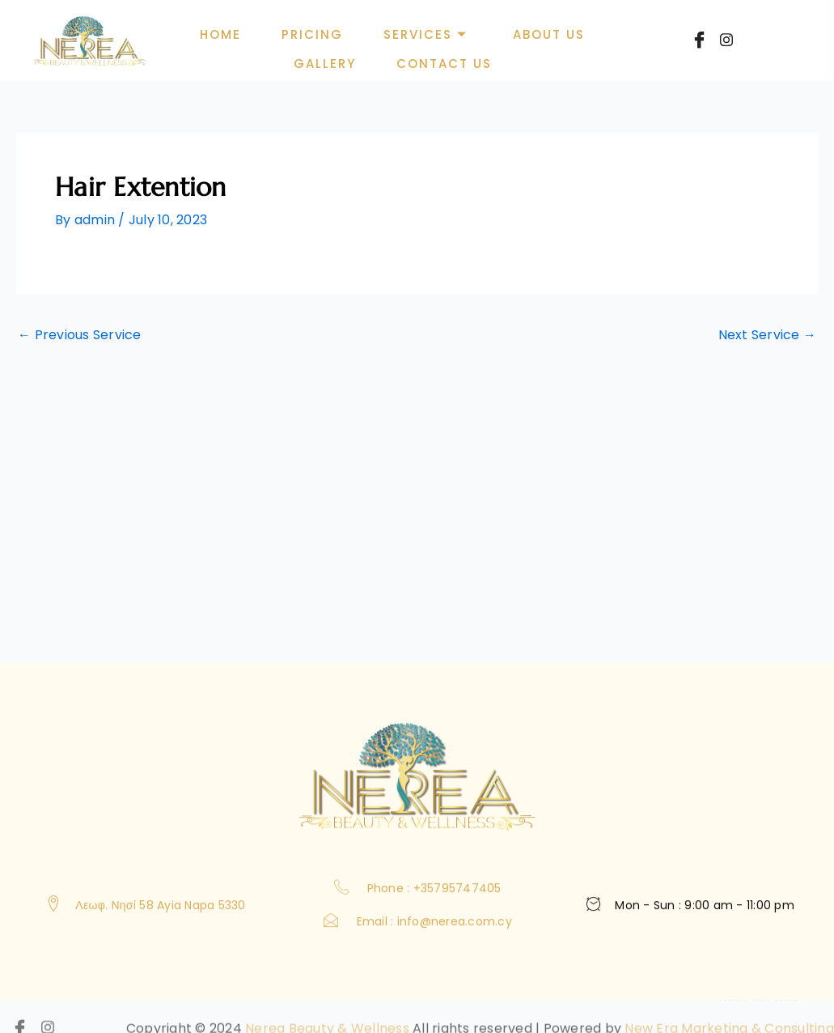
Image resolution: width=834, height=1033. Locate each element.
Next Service (767, 335)
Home (221, 34)
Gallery (325, 63)
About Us (549, 34)
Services (425, 34)
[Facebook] (699, 43)
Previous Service (80, 335)
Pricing (313, 34)
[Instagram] (726, 44)
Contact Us (444, 63)
